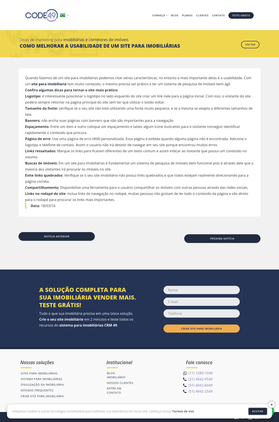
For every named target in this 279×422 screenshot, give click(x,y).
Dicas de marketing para (74, 39)
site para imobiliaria (48, 84)
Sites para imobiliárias (39, 373)
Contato (218, 15)
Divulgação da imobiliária (42, 385)
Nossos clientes (120, 383)
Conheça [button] (160, 15)
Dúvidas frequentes (37, 390)
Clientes (202, 15)
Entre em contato (114, 390)
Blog (175, 15)
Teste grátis (241, 15)
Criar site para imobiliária (201, 328)
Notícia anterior (56, 236)
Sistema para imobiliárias (41, 379)
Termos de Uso (183, 411)
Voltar (250, 44)
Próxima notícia (222, 238)
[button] (65, 15)
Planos (187, 15)
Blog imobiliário (116, 375)
